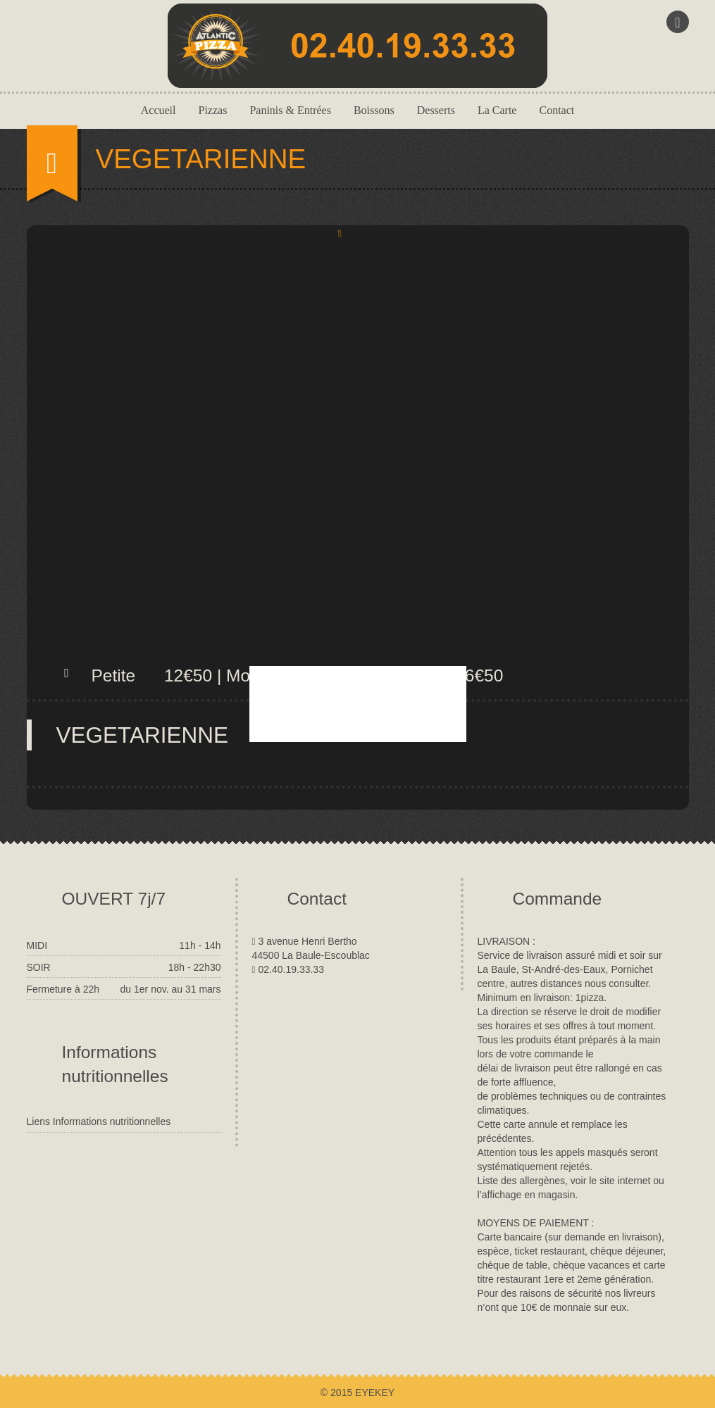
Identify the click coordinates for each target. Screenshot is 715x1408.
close (479, 759)
